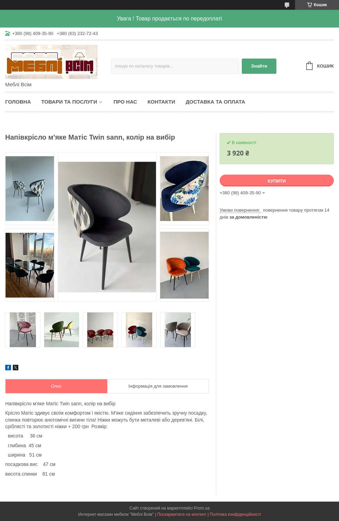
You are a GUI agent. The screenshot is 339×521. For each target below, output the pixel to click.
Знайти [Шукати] (259, 66)
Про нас (125, 101)
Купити (277, 181)
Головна (18, 101)
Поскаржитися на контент (181, 514)
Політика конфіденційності (235, 514)
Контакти (161, 101)
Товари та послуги (69, 101)
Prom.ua (202, 508)
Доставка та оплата (215, 101)
